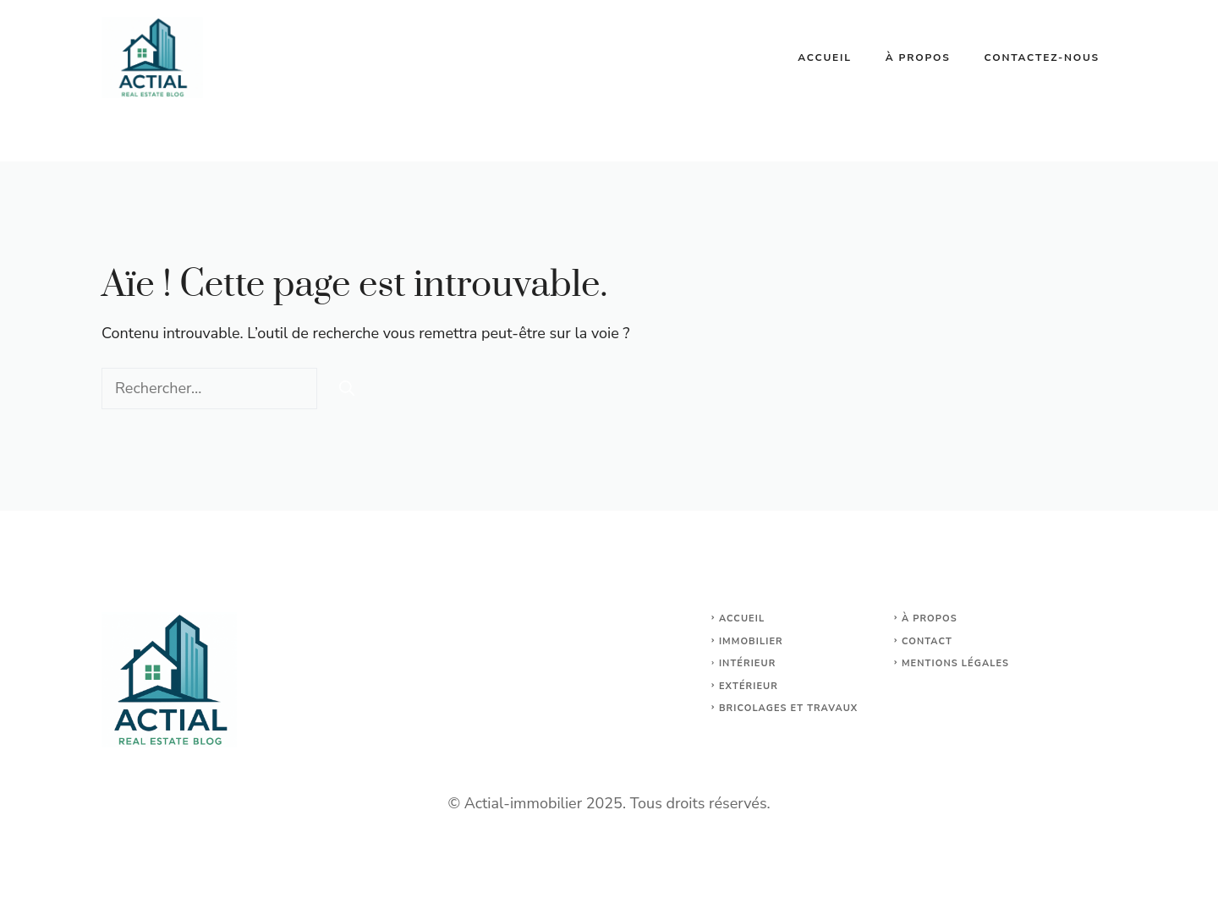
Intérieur (747, 663)
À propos (918, 57)
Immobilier (751, 641)
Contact (927, 641)
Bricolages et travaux (788, 708)
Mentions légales (955, 663)
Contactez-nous (1042, 57)
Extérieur (748, 686)
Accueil (825, 57)
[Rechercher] (346, 388)
